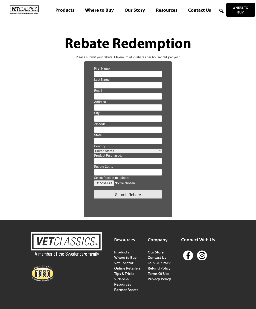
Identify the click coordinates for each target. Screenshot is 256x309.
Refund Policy (159, 268)
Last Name (101, 80)
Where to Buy (240, 10)
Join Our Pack (159, 263)
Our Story (156, 252)
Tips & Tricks (124, 273)
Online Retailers (127, 268)
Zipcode (99, 124)
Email (98, 91)
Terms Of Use (158, 273)
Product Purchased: (108, 155)
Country (99, 146)
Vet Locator (123, 263)
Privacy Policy (159, 279)
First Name (102, 68)
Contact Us (157, 257)
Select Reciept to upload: (111, 178)
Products (121, 252)
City (97, 113)
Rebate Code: (103, 167)
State (97, 135)
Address (100, 102)
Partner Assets (126, 289)
